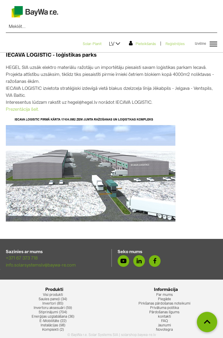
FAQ (164, 321)
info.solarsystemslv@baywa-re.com (41, 265)
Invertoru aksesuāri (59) (53, 308)
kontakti (164, 317)
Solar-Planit (92, 44)
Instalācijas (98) (53, 325)
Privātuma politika (164, 308)
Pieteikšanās (142, 43)
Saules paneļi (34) (53, 299)
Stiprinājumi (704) (53, 312)
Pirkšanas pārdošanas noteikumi (164, 303)
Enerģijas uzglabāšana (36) (53, 317)
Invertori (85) (52, 303)
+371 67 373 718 (22, 258)
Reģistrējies (175, 44)
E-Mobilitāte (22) (52, 321)
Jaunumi (164, 325)
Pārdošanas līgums (164, 312)
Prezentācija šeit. (22, 110)
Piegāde (164, 299)
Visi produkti (53, 295)
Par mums (164, 295)
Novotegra (164, 330)
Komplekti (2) (53, 330)
